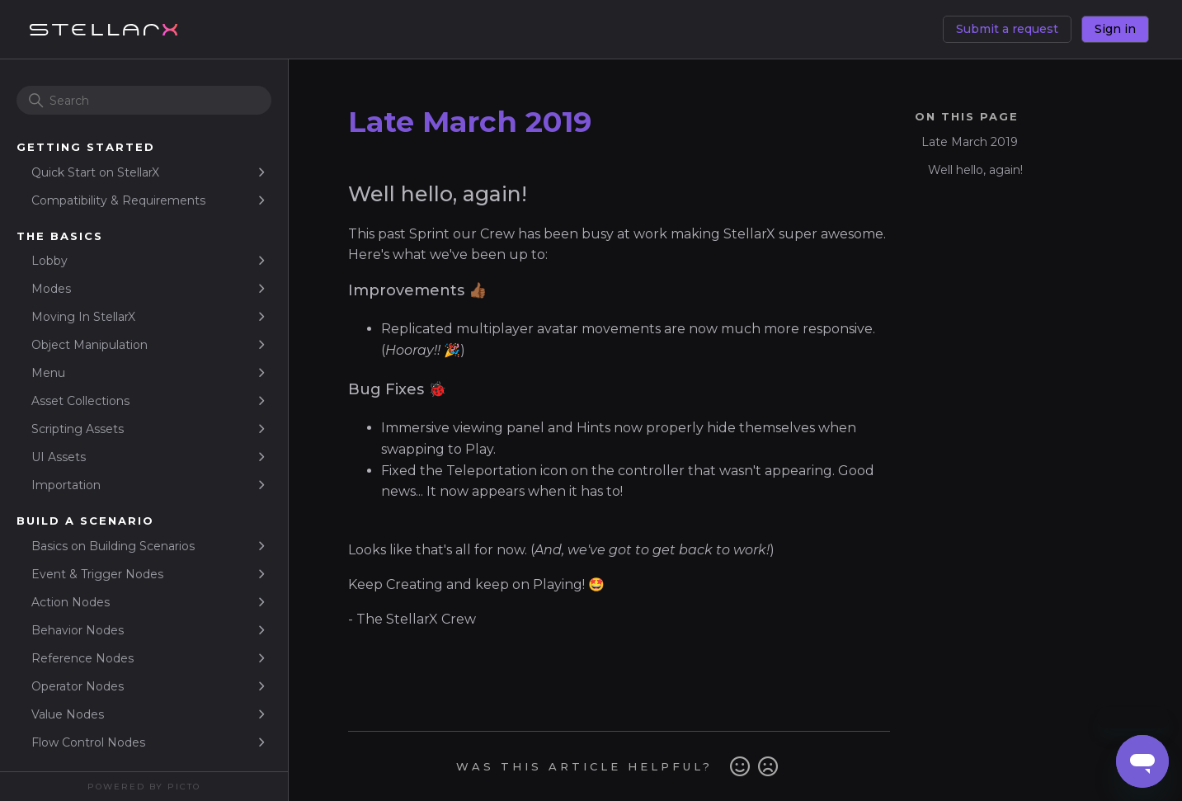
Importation (66, 485)
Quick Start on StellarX (95, 172)
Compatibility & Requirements (118, 200)
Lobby (49, 260)
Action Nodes (70, 602)
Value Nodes (67, 714)
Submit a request (1007, 28)
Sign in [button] (1115, 28)
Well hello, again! (977, 170)
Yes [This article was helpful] (740, 766)
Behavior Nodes (77, 630)
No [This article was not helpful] (768, 766)
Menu (48, 372)
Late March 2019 (969, 141)
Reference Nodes (82, 658)
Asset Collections (80, 400)
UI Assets (58, 457)
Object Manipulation (89, 344)
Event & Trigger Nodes (97, 574)
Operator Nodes (77, 686)
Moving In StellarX (83, 316)
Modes (51, 288)
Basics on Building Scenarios (113, 546)
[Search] (143, 100)
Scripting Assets (77, 429)
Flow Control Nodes (88, 742)
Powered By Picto (143, 786)
